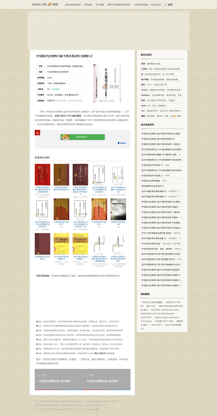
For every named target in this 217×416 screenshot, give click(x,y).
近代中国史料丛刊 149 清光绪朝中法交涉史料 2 (99, 189)
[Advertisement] (108, 30)
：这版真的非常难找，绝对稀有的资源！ (161, 89)
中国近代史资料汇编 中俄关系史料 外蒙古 (118, 258)
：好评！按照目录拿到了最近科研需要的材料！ (164, 69)
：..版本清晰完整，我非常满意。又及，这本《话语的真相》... (171, 95)
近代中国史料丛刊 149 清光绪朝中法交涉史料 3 (42, 224)
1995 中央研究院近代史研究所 (176, 269)
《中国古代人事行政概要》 (152, 302)
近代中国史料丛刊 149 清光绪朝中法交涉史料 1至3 (80, 224)
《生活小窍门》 (156, 324)
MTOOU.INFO (59, 409)
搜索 (170, 4)
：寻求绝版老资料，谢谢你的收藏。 (160, 79)
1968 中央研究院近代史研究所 (178, 212)
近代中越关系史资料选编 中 (61, 257)
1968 (154, 165)
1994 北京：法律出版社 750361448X (172, 233)
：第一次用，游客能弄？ (153, 105)
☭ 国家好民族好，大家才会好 (147, 4)
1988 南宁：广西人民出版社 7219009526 (172, 191)
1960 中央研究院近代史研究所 (177, 222)
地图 (97, 409)
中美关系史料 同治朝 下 (61, 223)
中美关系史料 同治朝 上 (99, 223)
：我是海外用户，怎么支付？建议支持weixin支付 (163, 110)
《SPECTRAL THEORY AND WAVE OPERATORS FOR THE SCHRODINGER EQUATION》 (160, 314)
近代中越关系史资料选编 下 (80, 257)
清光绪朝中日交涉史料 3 (42, 257)
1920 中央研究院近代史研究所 (177, 201)
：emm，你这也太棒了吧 (153, 84)
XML (92, 409)
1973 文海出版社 (170, 254)
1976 (153, 180)
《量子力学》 (151, 306)
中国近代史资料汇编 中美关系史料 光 (61, 188)
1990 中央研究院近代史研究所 (174, 275)
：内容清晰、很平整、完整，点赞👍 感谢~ (161, 116)
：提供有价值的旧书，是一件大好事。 (158, 74)
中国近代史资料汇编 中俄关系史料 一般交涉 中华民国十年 (80, 190)
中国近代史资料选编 (118, 223)
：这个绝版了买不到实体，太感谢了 (158, 100)
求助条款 (88, 4)
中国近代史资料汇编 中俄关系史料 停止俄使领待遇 (42, 189)
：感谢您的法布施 (150, 63)
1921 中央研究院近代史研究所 (177, 133)
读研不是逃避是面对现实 (118, 4)
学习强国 (100, 4)
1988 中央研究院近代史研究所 (174, 280)
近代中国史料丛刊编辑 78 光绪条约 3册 (118, 189)
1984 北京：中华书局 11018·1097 (165, 243)
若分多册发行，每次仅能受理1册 (69, 100)
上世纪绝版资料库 (72, 4)
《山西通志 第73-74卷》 (164, 321)
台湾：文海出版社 (170, 149)
